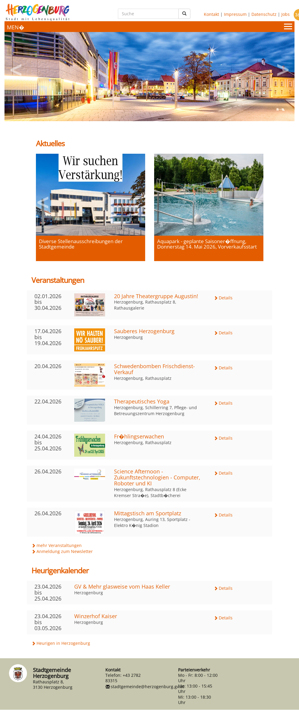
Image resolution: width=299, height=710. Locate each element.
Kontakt (211, 14)
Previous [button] (16, 68)
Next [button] (283, 68)
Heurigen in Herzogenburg (63, 643)
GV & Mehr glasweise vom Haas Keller (122, 586)
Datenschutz (264, 14)
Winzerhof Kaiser (95, 616)
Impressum (235, 14)
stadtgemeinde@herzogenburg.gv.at (147, 686)
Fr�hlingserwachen (139, 436)
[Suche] (148, 14)
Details (226, 298)
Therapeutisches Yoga (141, 401)
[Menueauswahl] (149, 26)
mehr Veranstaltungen (59, 545)
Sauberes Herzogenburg (144, 331)
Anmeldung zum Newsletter (65, 551)
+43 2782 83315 (123, 677)
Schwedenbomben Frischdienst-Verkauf (154, 369)
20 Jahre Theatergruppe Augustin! (156, 296)
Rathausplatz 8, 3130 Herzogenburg (52, 684)
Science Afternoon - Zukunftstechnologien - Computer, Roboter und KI (157, 477)
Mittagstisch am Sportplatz (147, 513)
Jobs (285, 14)
